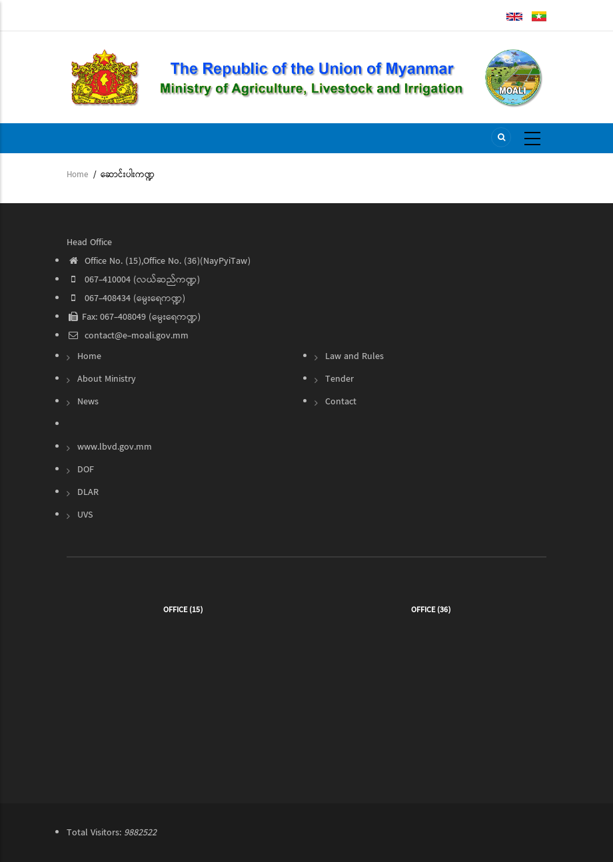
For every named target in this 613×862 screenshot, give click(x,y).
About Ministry (106, 379)
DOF (85, 469)
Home (77, 175)
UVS (85, 515)
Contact (340, 401)
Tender (339, 379)
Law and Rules (354, 356)
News (88, 401)
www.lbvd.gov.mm (114, 447)
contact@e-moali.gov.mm (128, 335)
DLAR (88, 492)
